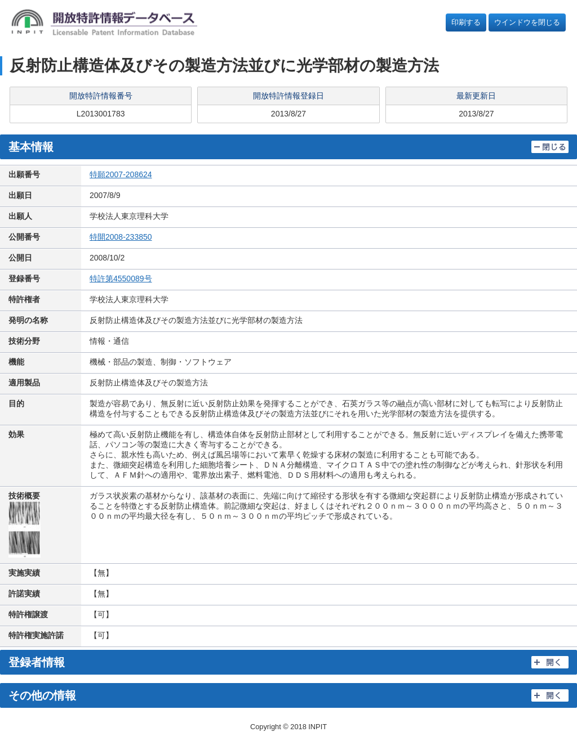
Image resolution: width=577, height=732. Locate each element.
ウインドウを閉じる (527, 22)
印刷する (466, 22)
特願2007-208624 (121, 174)
